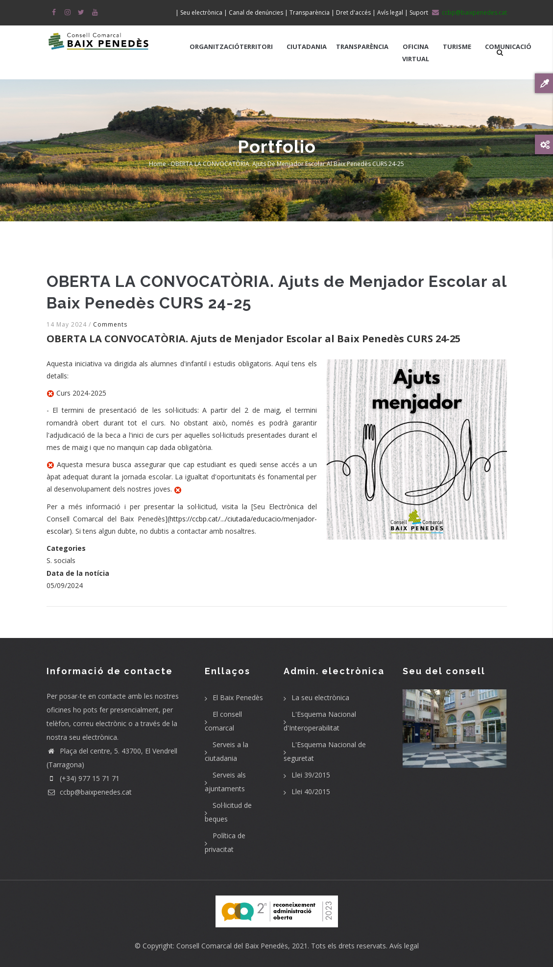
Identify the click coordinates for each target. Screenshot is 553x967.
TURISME (457, 46)
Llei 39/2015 (310, 774)
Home (157, 164)
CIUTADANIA (307, 46)
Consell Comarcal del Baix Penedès (232, 945)
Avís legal (404, 945)
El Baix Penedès (238, 697)
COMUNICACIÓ (508, 46)
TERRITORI (256, 46)
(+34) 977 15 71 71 (83, 778)
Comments (110, 324)
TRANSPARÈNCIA (362, 46)
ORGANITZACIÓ (215, 46)
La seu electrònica (320, 697)
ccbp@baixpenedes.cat (89, 792)
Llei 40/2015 (310, 791)
